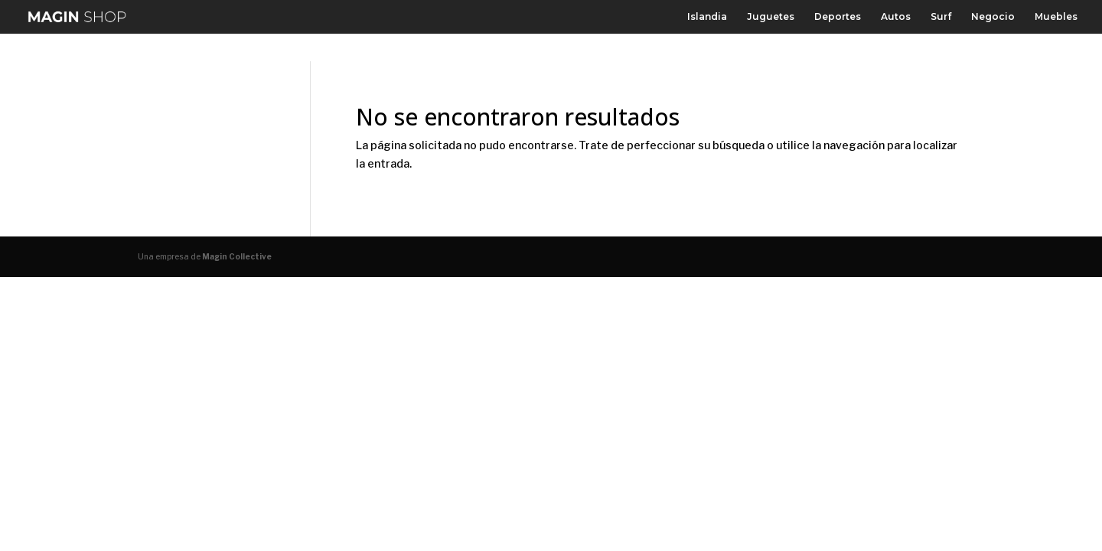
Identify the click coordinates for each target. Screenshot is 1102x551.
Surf (941, 16)
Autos (896, 16)
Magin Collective (237, 256)
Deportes (837, 16)
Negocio (993, 16)
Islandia (707, 16)
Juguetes (770, 16)
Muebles (1056, 16)
